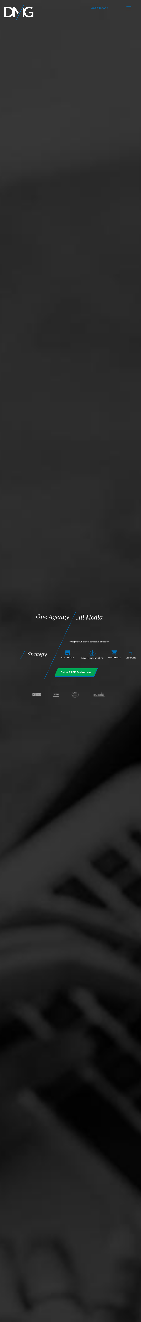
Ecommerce (114, 654)
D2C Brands (67, 654)
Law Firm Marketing (92, 654)
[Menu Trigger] (129, 8)
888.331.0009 (99, 8)
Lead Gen (131, 655)
